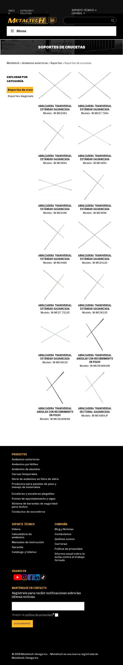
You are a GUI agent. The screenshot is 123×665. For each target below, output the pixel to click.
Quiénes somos (65, 539)
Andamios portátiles (25, 464)
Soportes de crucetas (23, 89)
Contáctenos (63, 534)
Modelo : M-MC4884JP (94, 415)
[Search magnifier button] (112, 20)
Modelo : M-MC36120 (94, 312)
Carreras (61, 543)
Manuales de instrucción (28, 542)
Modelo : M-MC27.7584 (94, 113)
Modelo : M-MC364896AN (55, 419)
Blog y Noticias (64, 529)
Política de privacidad (68, 548)
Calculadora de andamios (22, 535)
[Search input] (87, 20)
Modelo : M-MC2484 (55, 113)
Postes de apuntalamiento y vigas (34, 498)
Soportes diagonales (21, 96)
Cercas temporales (24, 474)
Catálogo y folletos (27, 12)
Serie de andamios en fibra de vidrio (35, 479)
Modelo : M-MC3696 (95, 212)
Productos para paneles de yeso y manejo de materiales (34, 485)
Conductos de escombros (28, 511)
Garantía (17, 547)
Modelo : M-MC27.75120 (55, 312)
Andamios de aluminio (26, 469)
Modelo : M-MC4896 (55, 262)
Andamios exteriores (25, 459)
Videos (16, 529)
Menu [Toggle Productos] (18, 31)
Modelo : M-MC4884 (95, 163)
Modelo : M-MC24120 (94, 262)
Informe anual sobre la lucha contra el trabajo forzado (70, 557)
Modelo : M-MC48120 (55, 362)
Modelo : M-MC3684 (55, 163)
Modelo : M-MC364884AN (95, 365)
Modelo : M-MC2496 (55, 212)
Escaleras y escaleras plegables (33, 493)
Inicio (11, 12)
